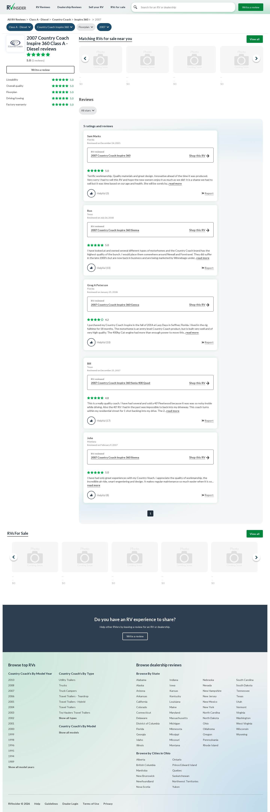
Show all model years (21, 767)
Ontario (177, 759)
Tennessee (243, 690)
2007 (102, 27)
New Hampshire (212, 690)
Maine (173, 707)
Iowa (172, 685)
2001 (11, 723)
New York (208, 707)
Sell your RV (96, 7)
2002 (11, 718)
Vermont (241, 707)
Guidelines (51, 803)
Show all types (68, 718)
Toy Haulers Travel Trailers (74, 712)
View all (255, 39)
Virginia (240, 712)
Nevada (207, 685)
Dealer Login (70, 803)
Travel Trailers (67, 707)
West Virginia (244, 723)
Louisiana (175, 701)
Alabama (141, 679)
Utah (239, 701)
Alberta (140, 759)
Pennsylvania (210, 739)
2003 (11, 712)
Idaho (139, 739)
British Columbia (145, 765)
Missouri (174, 739)
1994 (11, 756)
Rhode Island (210, 745)
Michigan (175, 723)
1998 (11, 739)
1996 (11, 745)
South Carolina (245, 679)
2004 (11, 707)
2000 (11, 728)
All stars (86, 110)
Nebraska (208, 679)
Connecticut (143, 712)
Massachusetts (179, 718)
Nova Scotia (143, 786)
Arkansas (141, 696)
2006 (11, 696)
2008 (11, 685)
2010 (11, 679)
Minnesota (176, 728)
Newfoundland (145, 781)
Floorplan (84, 27)
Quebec (177, 770)
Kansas (174, 690)
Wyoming (241, 734)
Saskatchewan (180, 775)
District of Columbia (148, 723)
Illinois (140, 745)
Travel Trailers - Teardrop (73, 696)
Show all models (69, 732)
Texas (239, 696)
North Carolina (211, 712)
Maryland (175, 712)
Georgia (141, 734)
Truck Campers (68, 690)
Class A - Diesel (18, 27)
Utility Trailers (67, 679)
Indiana (174, 679)
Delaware (141, 718)
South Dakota (244, 685)
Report (209, 193)
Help (37, 803)
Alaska (140, 685)
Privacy (108, 803)
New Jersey (210, 696)
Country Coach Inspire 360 (53, 27)
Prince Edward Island (184, 765)
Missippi (174, 734)
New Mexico (210, 701)
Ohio (206, 723)
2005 (11, 701)
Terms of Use (91, 803)
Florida (140, 728)
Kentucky (175, 696)
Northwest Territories (185, 781)
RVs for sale (118, 7)
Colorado (141, 707)
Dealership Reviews (69, 7)
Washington (243, 718)
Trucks (63, 685)
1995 (11, 750)
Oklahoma (209, 728)
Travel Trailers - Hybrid (72, 701)
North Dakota (211, 718)
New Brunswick (145, 775)
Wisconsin (242, 728)
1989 (11, 761)
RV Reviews (43, 7)
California (141, 701)
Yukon (176, 786)
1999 (11, 734)
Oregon (207, 734)
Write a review (250, 7)
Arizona (140, 690)
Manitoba (141, 770)
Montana (175, 745)
